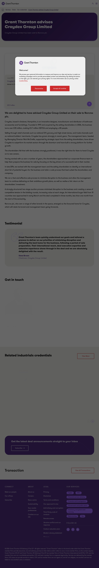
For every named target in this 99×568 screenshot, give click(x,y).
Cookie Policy (23, 81)
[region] (50, 76)
